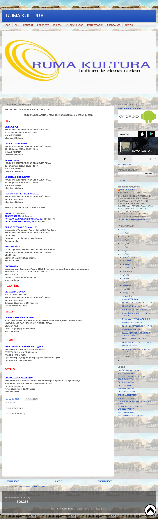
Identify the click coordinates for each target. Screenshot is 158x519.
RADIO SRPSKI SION (127, 374)
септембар (127, 268)
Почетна (58, 481)
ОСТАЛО (129, 25)
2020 (122, 247)
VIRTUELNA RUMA (126, 412)
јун (124, 278)
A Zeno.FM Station (124, 164)
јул (124, 275)
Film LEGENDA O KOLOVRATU (135, 306)
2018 (122, 254)
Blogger (104, 509)
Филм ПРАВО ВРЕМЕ (131, 329)
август (125, 271)
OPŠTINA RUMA (124, 385)
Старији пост (104, 481)
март (125, 289)
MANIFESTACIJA (95, 25)
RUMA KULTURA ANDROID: (130, 108)
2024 (122, 233)
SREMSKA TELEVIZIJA (127, 395)
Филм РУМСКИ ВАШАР (132, 322)
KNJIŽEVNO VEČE (74, 25)
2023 (122, 236)
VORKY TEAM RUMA (126, 398)
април (125, 285)
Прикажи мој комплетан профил (131, 220)
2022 (122, 240)
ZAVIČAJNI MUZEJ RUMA (128, 370)
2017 (122, 357)
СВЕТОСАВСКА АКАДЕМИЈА (134, 310)
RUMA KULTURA (25, 16)
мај (124, 282)
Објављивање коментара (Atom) (33, 486)
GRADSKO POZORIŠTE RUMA (131, 415)
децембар (127, 257)
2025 (122, 229)
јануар (125, 296)
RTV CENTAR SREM (126, 392)
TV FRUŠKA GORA (126, 382)
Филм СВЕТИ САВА (130, 299)
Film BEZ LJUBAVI (129, 346)
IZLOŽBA (57, 25)
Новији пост (12, 481)
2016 (122, 360)
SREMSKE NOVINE (126, 389)
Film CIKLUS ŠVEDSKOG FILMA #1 (137, 342)
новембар (127, 261)
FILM (17, 25)
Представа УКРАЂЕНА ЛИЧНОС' (136, 319)
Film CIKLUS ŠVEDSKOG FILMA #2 (137, 326)
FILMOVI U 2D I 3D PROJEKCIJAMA (137, 303)
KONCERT (28, 25)
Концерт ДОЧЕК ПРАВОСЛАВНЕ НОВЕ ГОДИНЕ (136, 334)
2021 (122, 244)
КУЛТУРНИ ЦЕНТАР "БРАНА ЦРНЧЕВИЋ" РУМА (130, 408)
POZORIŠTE (43, 25)
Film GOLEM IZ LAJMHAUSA (134, 339)
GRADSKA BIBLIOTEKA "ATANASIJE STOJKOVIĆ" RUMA (133, 378)
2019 (122, 251)
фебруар (127, 293)
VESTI (7, 25)
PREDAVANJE (113, 25)
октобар (126, 264)
